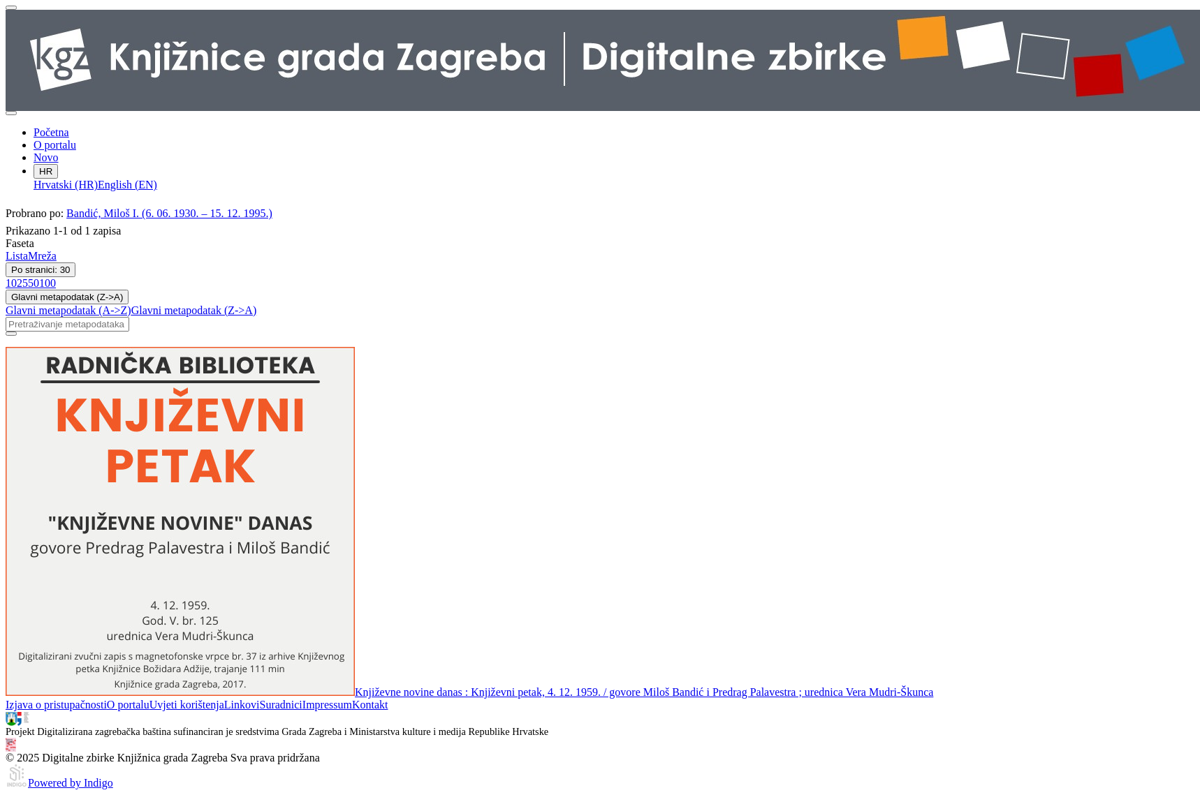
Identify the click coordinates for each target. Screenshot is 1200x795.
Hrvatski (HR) (66, 185)
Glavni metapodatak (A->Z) (68, 310)
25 (22, 283)
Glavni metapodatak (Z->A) (67, 297)
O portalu (55, 145)
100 (47, 283)
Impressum (327, 705)
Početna (51, 132)
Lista (17, 256)
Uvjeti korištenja (186, 705)
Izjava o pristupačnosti (56, 705)
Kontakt (370, 705)
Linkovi (242, 705)
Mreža (42, 256)
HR (45, 171)
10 (11, 283)
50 (33, 283)
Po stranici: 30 (40, 270)
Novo (46, 157)
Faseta (20, 243)
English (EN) (127, 185)
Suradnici (280, 705)
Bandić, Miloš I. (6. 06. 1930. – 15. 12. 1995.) (169, 213)
